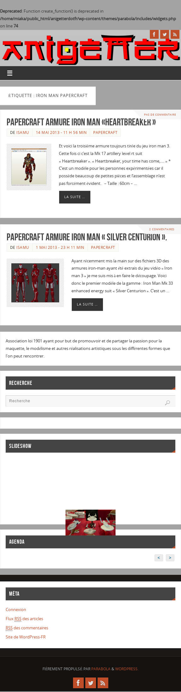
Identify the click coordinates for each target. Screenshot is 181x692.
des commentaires (27, 628)
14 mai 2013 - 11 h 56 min (61, 132)
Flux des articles (24, 619)
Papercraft (105, 132)
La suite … (74, 197)
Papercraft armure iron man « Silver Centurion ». (87, 237)
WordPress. (127, 669)
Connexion (16, 609)
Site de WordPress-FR (26, 637)
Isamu (22, 132)
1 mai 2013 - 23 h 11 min (60, 247)
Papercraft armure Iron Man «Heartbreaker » (81, 122)
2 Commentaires (161, 229)
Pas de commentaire (160, 114)
